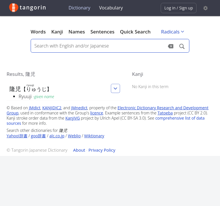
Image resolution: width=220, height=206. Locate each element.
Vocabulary (111, 8)
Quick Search (135, 31)
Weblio (74, 135)
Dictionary (79, 8)
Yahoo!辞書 (17, 135)
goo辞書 (38, 135)
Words (38, 31)
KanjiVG (72, 118)
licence (96, 113)
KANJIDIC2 (52, 107)
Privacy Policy (102, 150)
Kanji (57, 31)
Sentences (103, 31)
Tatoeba (165, 113)
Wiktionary (94, 135)
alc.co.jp (56, 135)
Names (76, 31)
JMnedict (79, 107)
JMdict (34, 107)
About (79, 150)
